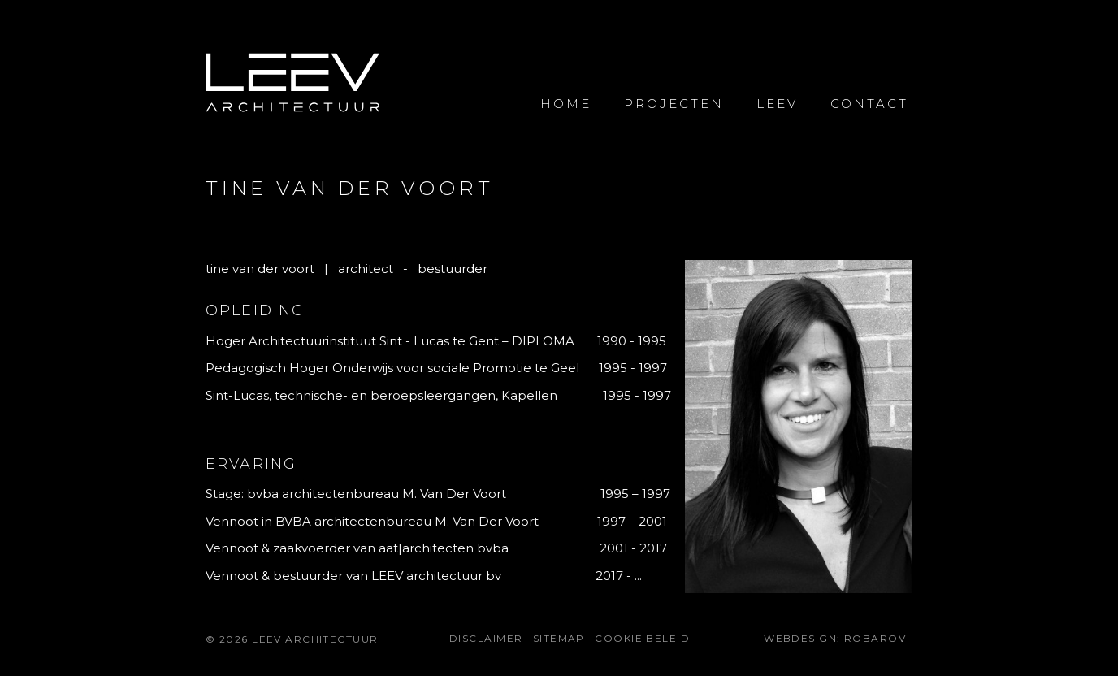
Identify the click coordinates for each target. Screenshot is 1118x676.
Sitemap (559, 638)
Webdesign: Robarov (835, 638)
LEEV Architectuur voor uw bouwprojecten (293, 83)
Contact (869, 103)
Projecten (674, 103)
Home (566, 103)
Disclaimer (485, 638)
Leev (777, 103)
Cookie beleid (642, 638)
